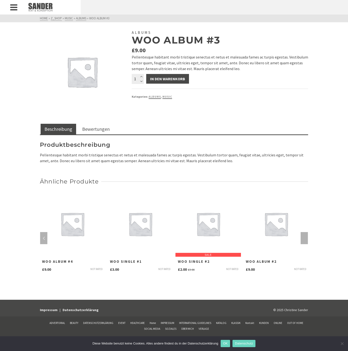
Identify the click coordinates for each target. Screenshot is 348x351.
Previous (43, 238)
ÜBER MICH (187, 328)
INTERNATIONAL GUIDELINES (195, 323)
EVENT (121, 323)
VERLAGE (204, 328)
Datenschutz (244, 343)
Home (153, 323)
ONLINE (278, 323)
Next (304, 238)
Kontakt (249, 323)
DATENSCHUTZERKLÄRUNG (98, 323)
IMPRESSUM (167, 323)
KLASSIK (235, 323)
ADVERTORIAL (57, 323)
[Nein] (342, 343)
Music (167, 96)
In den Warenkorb (167, 78)
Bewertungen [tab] (96, 129)
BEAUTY (74, 323)
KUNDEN (264, 323)
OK (225, 343)
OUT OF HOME (295, 323)
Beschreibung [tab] (58, 129)
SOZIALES (170, 328)
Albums (155, 96)
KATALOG (221, 323)
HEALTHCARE (137, 323)
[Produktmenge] (138, 79)
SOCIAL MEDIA (152, 328)
